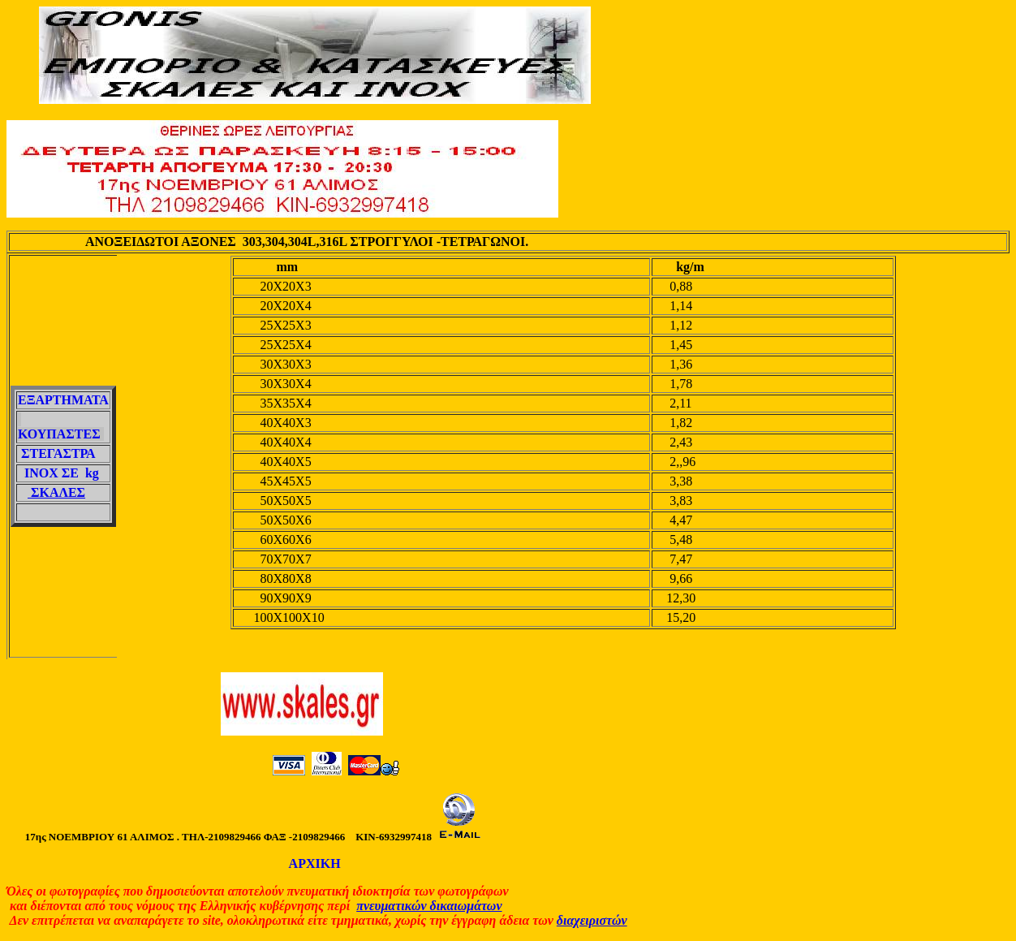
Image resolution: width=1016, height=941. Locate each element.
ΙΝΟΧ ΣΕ (51, 473)
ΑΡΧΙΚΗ (313, 863)
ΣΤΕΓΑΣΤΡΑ (58, 453)
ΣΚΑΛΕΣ (56, 492)
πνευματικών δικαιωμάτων (429, 906)
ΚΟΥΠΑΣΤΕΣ (61, 434)
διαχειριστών (592, 920)
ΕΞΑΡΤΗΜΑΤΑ (63, 400)
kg (89, 473)
